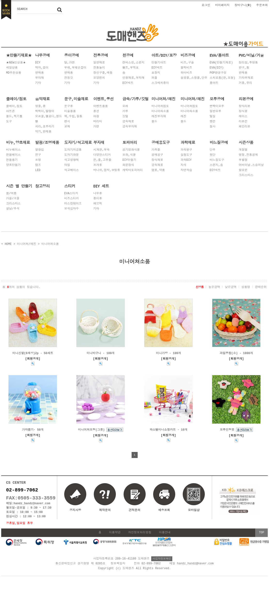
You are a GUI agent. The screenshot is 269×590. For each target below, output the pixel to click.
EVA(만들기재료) (221, 63)
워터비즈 (186, 73)
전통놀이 (99, 68)
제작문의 (105, 511)
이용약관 (114, 537)
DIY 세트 (101, 186)
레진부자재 (158, 117)
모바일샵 (193, 501)
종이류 (97, 199)
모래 (125, 106)
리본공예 (246, 98)
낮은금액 (231, 287)
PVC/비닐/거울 (251, 55)
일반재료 (99, 63)
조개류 (97, 165)
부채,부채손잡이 (75, 68)
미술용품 (70, 111)
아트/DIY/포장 (163, 55)
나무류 (97, 194)
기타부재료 (246, 78)
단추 (212, 150)
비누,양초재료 (18, 142)
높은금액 (214, 287)
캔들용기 (12, 160)
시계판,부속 (101, 150)
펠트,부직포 (130, 68)
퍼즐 (154, 78)
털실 (212, 117)
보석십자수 (71, 209)
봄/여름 (11, 194)
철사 (212, 127)
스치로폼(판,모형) (222, 78)
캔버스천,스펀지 (133, 63)
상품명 (245, 287)
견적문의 (134, 511)
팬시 (67, 122)
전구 (38, 155)
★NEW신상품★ (16, 63)
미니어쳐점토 (189, 106)
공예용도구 (160, 142)
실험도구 (186, 155)
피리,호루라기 (44, 127)
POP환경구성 (218, 73)
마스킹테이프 (73, 204)
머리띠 (97, 122)
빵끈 (212, 122)
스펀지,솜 (216, 165)
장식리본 (244, 106)
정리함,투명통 (248, 63)
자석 (183, 165)
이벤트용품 (100, 106)
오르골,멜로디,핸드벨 (48, 119)
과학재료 (188, 142)
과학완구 (186, 150)
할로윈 (243, 170)
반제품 (39, 73)
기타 (38, 83)
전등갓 (68, 78)
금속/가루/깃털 (135, 98)
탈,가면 (69, 63)
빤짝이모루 (217, 106)
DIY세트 (128, 83)
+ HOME (6, 244)
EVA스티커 (71, 194)
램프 (38, 165)
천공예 (127, 55)
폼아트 (214, 83)
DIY (37, 63)
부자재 (39, 78)
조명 (38, 160)
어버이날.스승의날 (251, 165)
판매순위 (261, 287)
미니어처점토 (160, 106)
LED (37, 170)
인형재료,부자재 (133, 78)
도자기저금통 (73, 150)
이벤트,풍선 (103, 98)
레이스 (243, 117)
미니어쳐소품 (160, 111)
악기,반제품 (43, 132)
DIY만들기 (129, 160)
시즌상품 (246, 142)
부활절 (243, 160)
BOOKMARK (6, 9)
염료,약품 (158, 170)
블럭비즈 (186, 68)
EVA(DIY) (217, 68)
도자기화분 (71, 155)
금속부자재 (129, 127)
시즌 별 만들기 (19, 186)
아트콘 (10, 111)
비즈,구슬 (187, 63)
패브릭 (97, 204)
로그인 (205, 5)
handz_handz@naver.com (32, 507)
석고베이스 (71, 170)
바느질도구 (217, 160)
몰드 (154, 122)
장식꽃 (243, 111)
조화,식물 (129, 155)
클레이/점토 (16, 98)
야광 (96, 117)
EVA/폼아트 (219, 55)
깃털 (125, 117)
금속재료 (128, 122)
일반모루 (215, 111)
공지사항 (75, 511)
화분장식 (128, 165)
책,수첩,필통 (73, 117)
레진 (183, 117)
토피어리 (129, 142)
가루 (125, 111)
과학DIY (186, 160)
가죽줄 (155, 150)
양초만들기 (13, 165)
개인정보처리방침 (139, 537)
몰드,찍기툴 (14, 117)
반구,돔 (244, 68)
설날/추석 (12, 209)
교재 (67, 127)
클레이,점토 (14, 106)
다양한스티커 (102, 155)
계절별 (243, 150)
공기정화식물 (131, 150)
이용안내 (165, 537)
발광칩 (39, 150)
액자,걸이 (41, 68)
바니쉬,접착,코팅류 (106, 170)
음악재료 (42, 98)
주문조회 (262, 5)
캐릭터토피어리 (132, 170)
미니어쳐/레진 (163, 98)
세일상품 (12, 68)
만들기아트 (158, 63)
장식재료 (157, 160)
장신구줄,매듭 (102, 73)
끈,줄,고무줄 (102, 160)
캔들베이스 (13, 155)
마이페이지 (222, 5)
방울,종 (40, 106)
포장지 (155, 73)
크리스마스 (246, 175)
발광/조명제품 (47, 142)
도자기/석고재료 (78, 142)
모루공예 (217, 98)
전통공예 (100, 55)
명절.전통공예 (248, 155)
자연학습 (186, 170)
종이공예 (71, 55)
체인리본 (244, 127)
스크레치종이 (160, 83)
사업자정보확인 (161, 563)
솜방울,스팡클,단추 (194, 78)
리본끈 (243, 122)
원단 (212, 155)
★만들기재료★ (19, 55)
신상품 (200, 287)
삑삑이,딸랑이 (44, 111)
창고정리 (42, 186)
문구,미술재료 (76, 98)
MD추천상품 (13, 73)
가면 (96, 127)
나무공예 (42, 55)
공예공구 (157, 155)
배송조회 (164, 511)
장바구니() (242, 5)
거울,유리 (245, 83)
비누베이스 (13, 150)
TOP (261, 537)
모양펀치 (99, 78)
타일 (67, 165)
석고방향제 (71, 160)
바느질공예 (219, 142)
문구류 (68, 106)
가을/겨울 (12, 199)
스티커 (69, 186)
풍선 (96, 111)
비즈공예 (188, 55)
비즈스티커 (71, 199)
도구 (9, 122)
